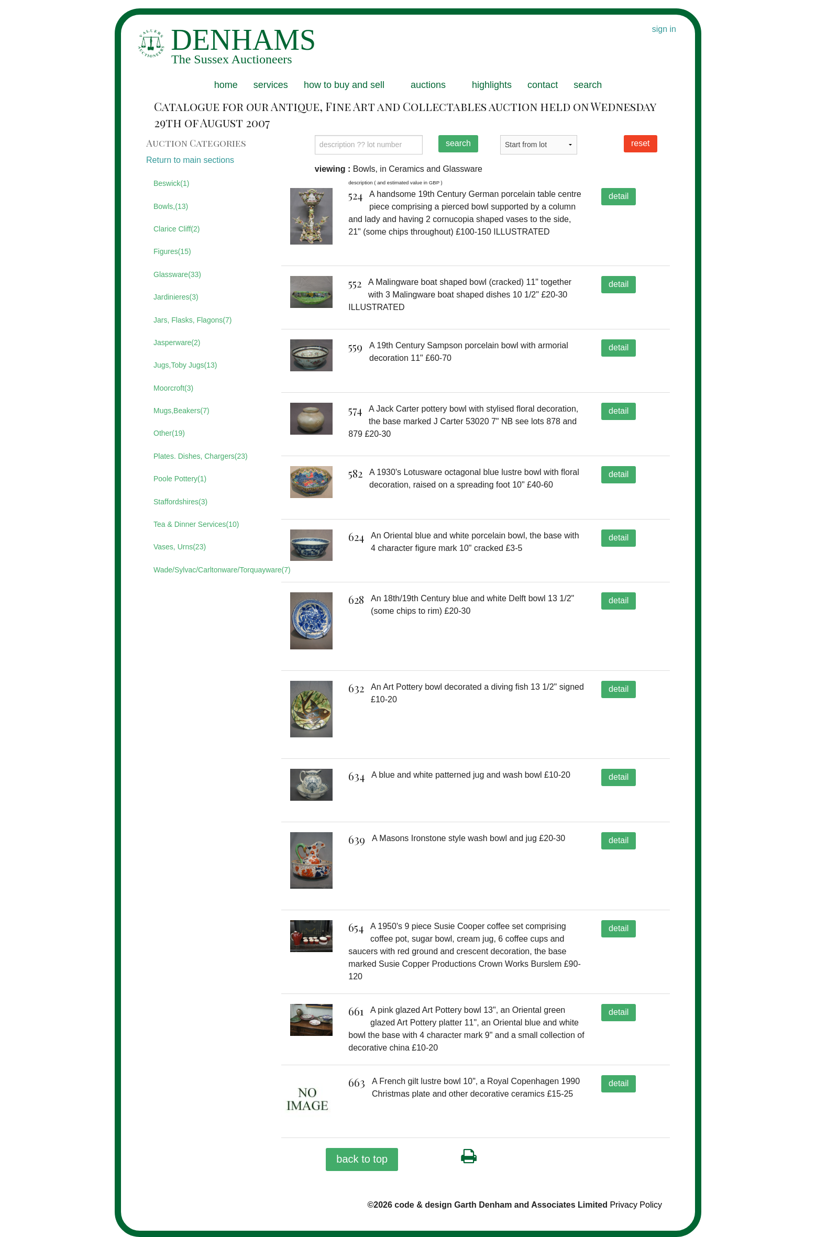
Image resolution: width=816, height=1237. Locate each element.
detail (618, 196)
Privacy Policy (636, 1204)
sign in (664, 29)
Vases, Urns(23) (179, 547)
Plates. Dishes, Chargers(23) (200, 456)
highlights (492, 85)
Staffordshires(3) (180, 502)
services (270, 85)
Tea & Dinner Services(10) (196, 524)
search (588, 85)
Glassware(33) (177, 274)
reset (640, 143)
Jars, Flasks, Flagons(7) (192, 320)
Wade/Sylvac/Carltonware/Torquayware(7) (209, 570)
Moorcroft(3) (173, 388)
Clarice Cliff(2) (176, 229)
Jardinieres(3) (176, 297)
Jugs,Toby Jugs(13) (185, 365)
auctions (428, 85)
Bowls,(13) (170, 206)
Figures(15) (172, 251)
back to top (362, 1159)
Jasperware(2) (176, 342)
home (226, 85)
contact (542, 85)
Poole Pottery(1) (179, 478)
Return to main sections (190, 160)
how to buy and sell (344, 85)
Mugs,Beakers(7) (181, 410)
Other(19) (169, 433)
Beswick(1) (171, 183)
